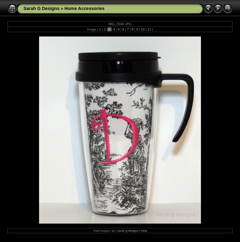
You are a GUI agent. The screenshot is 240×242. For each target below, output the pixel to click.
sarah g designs (127, 230)
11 (149, 29)
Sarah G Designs (41, 8)
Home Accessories (84, 8)
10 (143, 29)
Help (144, 230)
